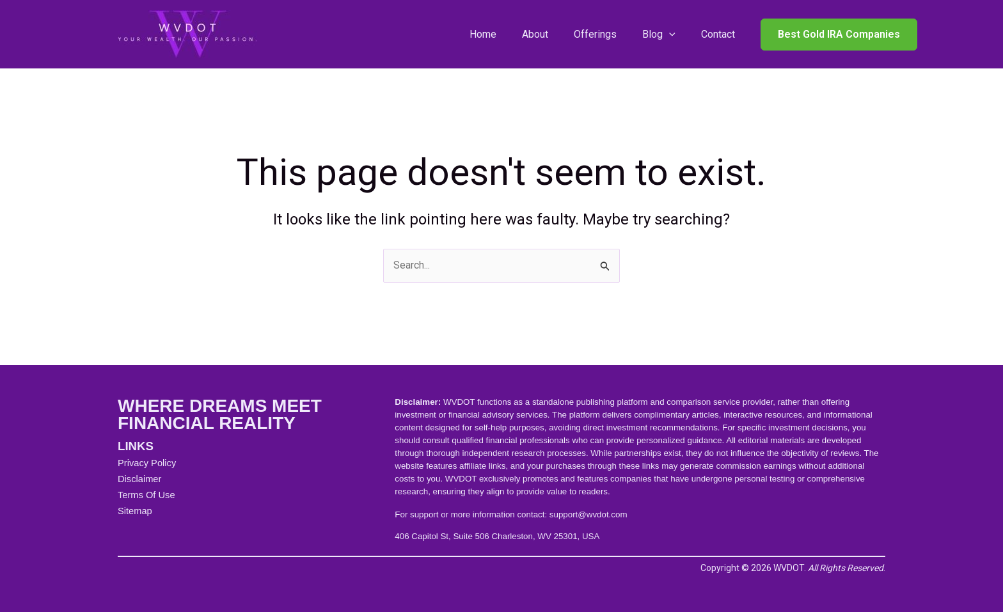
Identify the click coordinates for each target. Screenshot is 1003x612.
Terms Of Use (146, 495)
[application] (669, 34)
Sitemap (135, 511)
